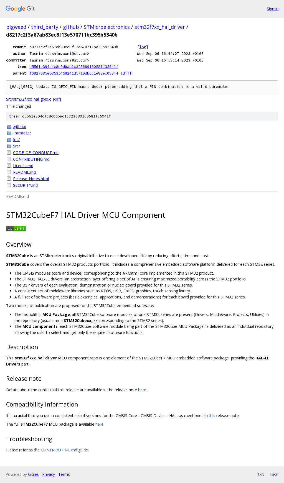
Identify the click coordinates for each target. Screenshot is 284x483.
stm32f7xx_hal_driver (160, 27)
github (71, 27)
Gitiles (33, 474)
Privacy (48, 474)
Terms (64, 474)
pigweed (16, 27)
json (274, 474)
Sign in (272, 8)
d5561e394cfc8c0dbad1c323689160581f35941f (73, 66)
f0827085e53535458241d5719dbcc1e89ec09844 (73, 73)
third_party (44, 27)
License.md (23, 165)
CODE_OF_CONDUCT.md (36, 152)
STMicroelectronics (107, 27)
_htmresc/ (22, 133)
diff (127, 73)
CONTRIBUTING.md (31, 159)
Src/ (16, 146)
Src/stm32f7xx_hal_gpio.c (28, 99)
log (142, 46)
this (212, 415)
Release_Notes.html (31, 178)
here (142, 389)
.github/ (19, 126)
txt (260, 474)
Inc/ (16, 139)
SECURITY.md (25, 185)
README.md (24, 172)
